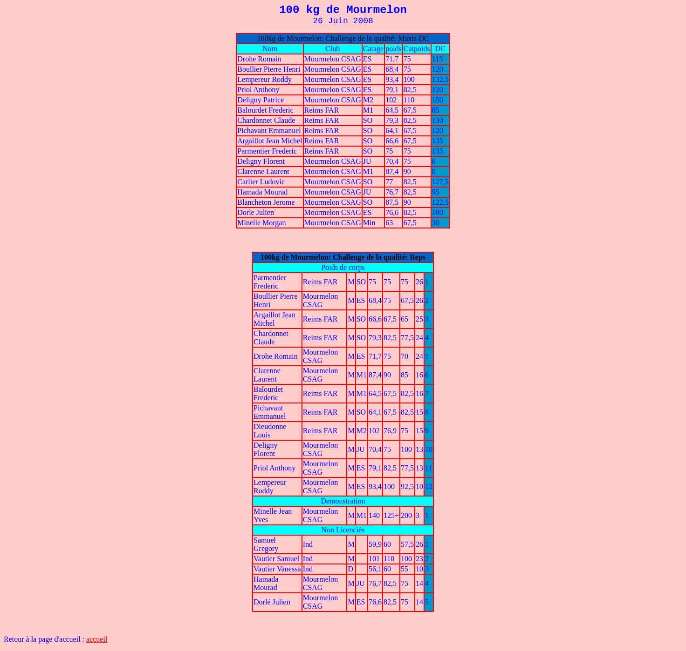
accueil (96, 639)
